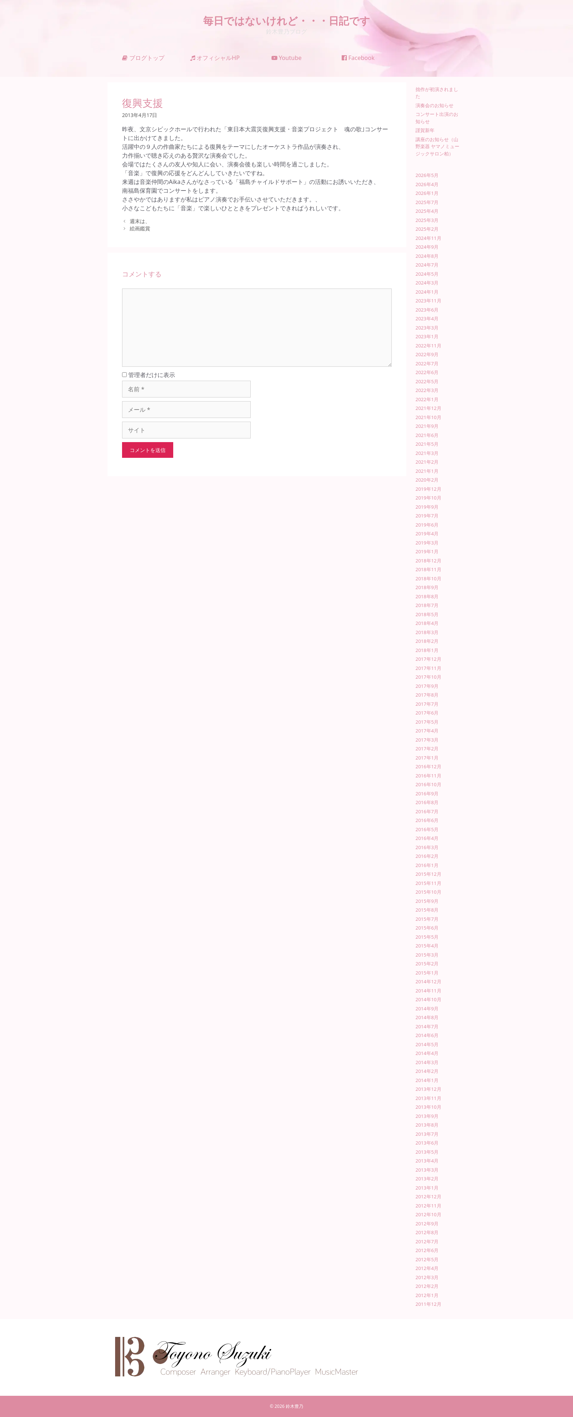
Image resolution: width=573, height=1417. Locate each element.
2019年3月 (427, 542)
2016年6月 (427, 820)
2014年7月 (427, 1026)
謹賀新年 (425, 130)
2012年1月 (427, 1295)
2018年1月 (427, 650)
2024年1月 (427, 292)
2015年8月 (427, 910)
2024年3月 (427, 282)
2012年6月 (427, 1250)
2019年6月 (427, 524)
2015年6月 (427, 927)
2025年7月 (427, 202)
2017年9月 (427, 686)
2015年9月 (427, 901)
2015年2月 (427, 963)
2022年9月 (427, 354)
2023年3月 (427, 327)
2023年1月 (427, 336)
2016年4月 (427, 838)
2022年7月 (427, 363)
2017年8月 (427, 694)
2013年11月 (428, 1098)
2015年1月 (427, 972)
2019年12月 (428, 489)
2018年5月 (427, 614)
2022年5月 (427, 381)
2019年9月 (427, 507)
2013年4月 (427, 1160)
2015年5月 (427, 937)
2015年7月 (427, 919)
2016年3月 (427, 847)
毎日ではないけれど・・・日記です (286, 20)
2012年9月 (427, 1223)
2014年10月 (428, 999)
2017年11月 (428, 668)
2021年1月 (427, 471)
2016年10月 (428, 784)
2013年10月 (428, 1107)
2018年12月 (428, 560)
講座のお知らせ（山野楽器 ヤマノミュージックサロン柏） (437, 146)
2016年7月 (427, 811)
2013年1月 (427, 1187)
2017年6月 (427, 712)
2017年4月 (427, 730)
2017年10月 (428, 677)
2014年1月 (427, 1080)
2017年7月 (427, 704)
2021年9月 (427, 426)
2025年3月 (427, 220)
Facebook (358, 58)
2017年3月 (427, 739)
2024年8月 (427, 256)
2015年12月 (428, 874)
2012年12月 (428, 1196)
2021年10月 (428, 417)
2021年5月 (427, 444)
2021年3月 (427, 453)
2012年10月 (428, 1214)
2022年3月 (427, 390)
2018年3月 (427, 632)
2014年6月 (427, 1035)
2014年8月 (427, 1017)
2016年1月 (427, 865)
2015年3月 (427, 954)
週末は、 (140, 221)
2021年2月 (427, 462)
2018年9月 (427, 587)
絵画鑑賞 (140, 228)
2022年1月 (427, 399)
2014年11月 (428, 990)
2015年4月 (427, 945)
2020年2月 (427, 479)
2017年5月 (427, 722)
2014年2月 (427, 1071)
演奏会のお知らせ (434, 105)
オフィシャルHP (215, 58)
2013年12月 (428, 1089)
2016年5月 (427, 829)
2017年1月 (427, 757)
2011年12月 (428, 1304)
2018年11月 (428, 569)
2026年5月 (427, 175)
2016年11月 (428, 775)
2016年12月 (428, 766)
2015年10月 (428, 892)
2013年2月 (427, 1178)
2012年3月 (427, 1277)
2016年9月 (427, 793)
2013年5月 (427, 1152)
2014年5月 (427, 1044)
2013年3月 (427, 1170)
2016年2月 (427, 856)
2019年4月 (427, 533)
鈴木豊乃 (294, 1406)
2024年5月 (427, 274)
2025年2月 (427, 229)
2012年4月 (427, 1268)
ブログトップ (143, 58)
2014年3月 (427, 1062)
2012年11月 (428, 1205)
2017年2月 (427, 748)
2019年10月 (428, 497)
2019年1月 (427, 551)
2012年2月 (427, 1286)
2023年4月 (427, 318)
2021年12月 (428, 408)
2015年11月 (428, 883)
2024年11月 (428, 238)
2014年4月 (427, 1053)
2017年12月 (428, 659)
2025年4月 (427, 211)
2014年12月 (428, 981)
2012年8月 (427, 1232)
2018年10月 (428, 578)
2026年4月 (427, 184)
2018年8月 (427, 596)
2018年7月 (427, 605)
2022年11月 (428, 345)
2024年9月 (427, 247)
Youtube (287, 58)
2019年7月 (427, 515)
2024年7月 (427, 264)
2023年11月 (428, 300)
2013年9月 (427, 1116)
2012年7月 (427, 1241)
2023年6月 (427, 309)
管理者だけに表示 (148, 375)
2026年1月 (427, 193)
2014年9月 (427, 1008)
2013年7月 (427, 1134)
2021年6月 (427, 435)
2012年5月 (427, 1259)
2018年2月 (427, 641)
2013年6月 (427, 1142)
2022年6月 (427, 372)
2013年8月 (427, 1125)
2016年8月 (427, 802)
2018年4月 (427, 623)
